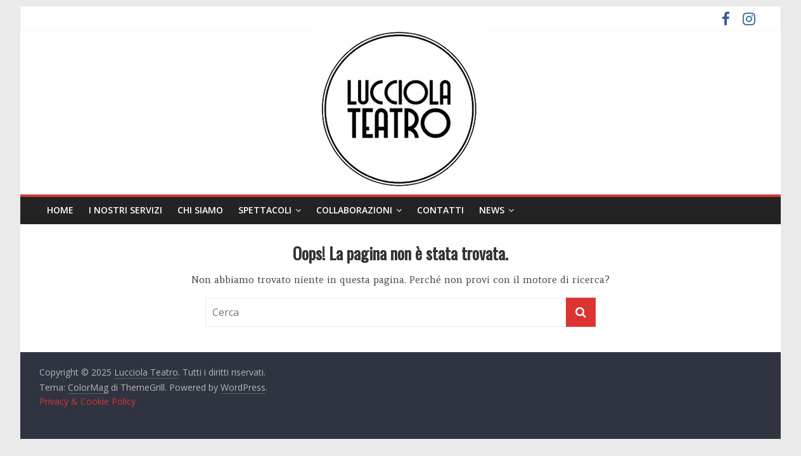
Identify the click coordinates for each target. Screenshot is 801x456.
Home (60, 210)
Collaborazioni (354, 210)
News (491, 210)
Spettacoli (265, 210)
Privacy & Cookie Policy (87, 401)
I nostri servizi (125, 210)
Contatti (440, 210)
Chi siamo (200, 210)
